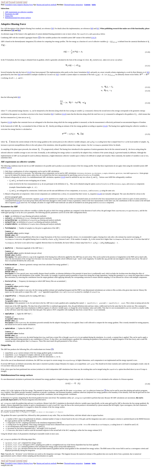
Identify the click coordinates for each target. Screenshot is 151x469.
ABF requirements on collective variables (19, 12)
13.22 (29, 72)
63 (148, 72)
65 (57, 74)
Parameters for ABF (11, 14)
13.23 (64, 114)
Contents (87, 5)
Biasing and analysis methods (46, 5)
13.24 (10, 122)
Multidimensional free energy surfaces (18, 18)
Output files (9, 16)
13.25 (99, 194)
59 (52, 28)
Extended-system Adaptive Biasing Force (19, 5)
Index (94, 5)
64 (19, 74)
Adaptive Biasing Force (13, 24)
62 (88, 72)
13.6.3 (93, 38)
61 (98, 28)
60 (92, 28)
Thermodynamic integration (73, 5)
